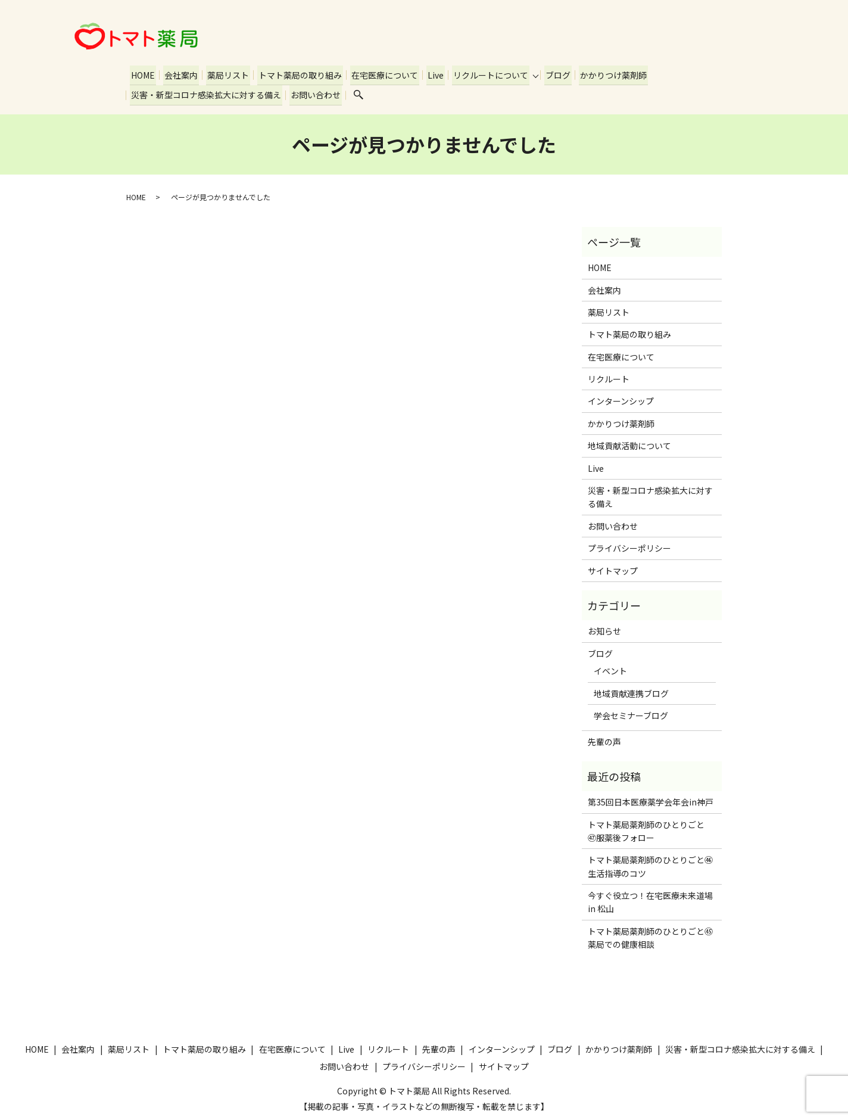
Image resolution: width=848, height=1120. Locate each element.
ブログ (550, 74)
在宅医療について (379, 74)
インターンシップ (621, 399)
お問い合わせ (314, 93)
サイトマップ (613, 568)
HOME (142, 74)
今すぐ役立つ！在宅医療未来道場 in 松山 (652, 899)
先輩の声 (604, 739)
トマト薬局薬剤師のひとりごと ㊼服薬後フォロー (650, 828)
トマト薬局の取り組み (296, 74)
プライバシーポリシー (629, 546)
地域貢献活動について (629, 443)
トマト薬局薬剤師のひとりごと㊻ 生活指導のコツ (652, 863)
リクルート (608, 376)
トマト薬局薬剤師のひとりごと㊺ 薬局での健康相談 (652, 935)
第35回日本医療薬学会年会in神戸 (650, 799)
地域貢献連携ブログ (631, 690)
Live (429, 74)
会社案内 (179, 74)
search (356, 93)
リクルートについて (482, 74)
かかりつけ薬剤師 (604, 74)
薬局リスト (225, 74)
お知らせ (604, 628)
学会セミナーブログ (631, 713)
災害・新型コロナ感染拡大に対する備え (205, 93)
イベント (610, 668)
